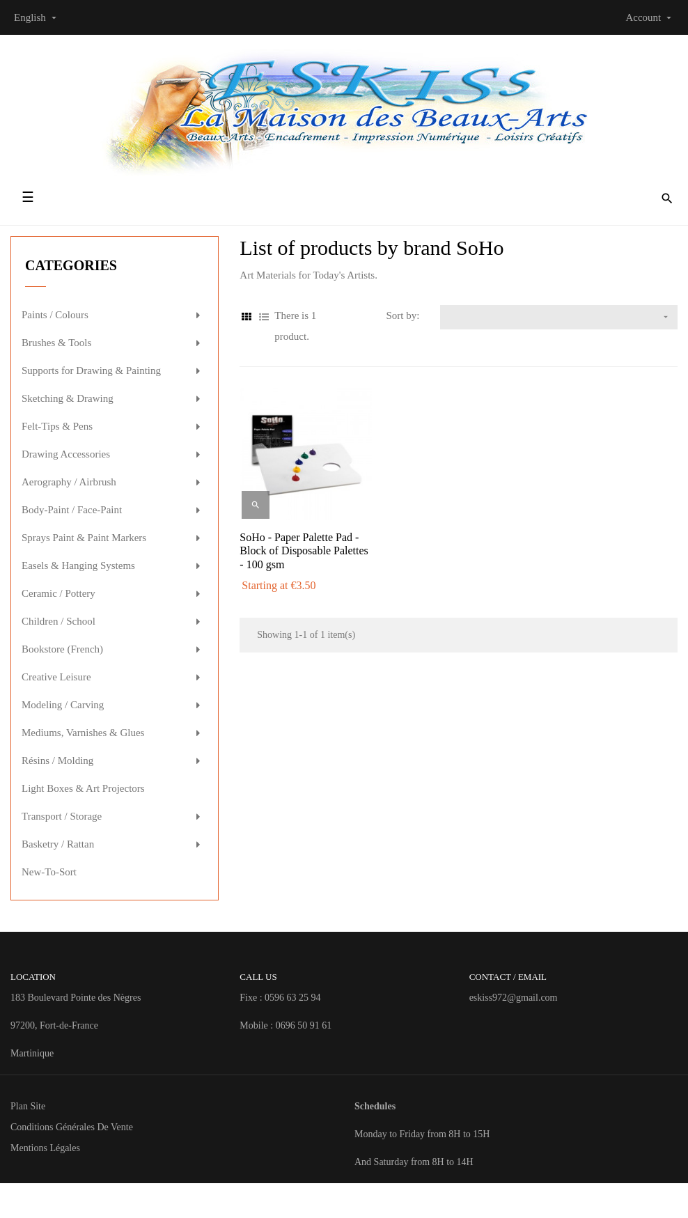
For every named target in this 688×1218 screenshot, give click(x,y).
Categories (71, 265)
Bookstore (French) (62, 649)
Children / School (58, 621)
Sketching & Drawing (68, 398)
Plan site (27, 1106)
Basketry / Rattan (58, 844)
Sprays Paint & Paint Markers (84, 537)
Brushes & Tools (56, 342)
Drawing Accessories (66, 454)
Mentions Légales (45, 1148)
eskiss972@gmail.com (513, 997)
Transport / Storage (62, 816)
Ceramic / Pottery (58, 593)
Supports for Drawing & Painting (91, 370)
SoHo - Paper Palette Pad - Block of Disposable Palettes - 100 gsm (304, 551)
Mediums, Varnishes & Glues (83, 732)
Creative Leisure (56, 676)
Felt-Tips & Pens (57, 426)
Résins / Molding (57, 760)
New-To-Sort (49, 871)
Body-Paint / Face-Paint (72, 509)
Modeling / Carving (63, 704)
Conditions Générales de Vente (71, 1127)
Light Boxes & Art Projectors (83, 788)
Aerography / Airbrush (69, 481)
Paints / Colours (55, 314)
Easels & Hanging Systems (78, 565)
